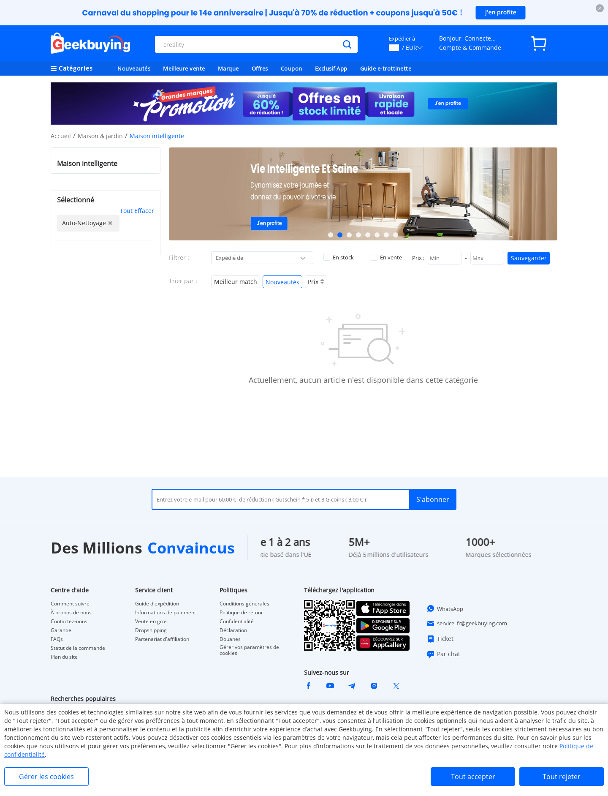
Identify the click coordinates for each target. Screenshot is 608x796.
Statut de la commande (78, 648)
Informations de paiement (165, 613)
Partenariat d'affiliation (162, 639)
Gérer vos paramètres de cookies (249, 650)
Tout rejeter (562, 776)
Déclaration (233, 630)
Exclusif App (331, 68)
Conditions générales (244, 604)
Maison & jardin (100, 136)
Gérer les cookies (46, 776)
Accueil (61, 136)
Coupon (291, 68)
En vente (386, 257)
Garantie (61, 630)
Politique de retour (241, 613)
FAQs (57, 639)
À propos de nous (71, 613)
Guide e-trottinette (386, 68)
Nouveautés (133, 68)
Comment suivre (70, 604)
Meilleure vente (184, 68)
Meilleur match (235, 282)
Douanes (230, 639)
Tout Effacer (137, 211)
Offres (260, 68)
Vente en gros (151, 621)
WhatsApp (444, 608)
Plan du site (64, 657)
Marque (228, 68)
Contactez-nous (69, 621)
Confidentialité (237, 621)
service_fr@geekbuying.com (466, 623)
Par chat (443, 654)
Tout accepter (473, 776)
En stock (338, 257)
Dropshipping (151, 630)
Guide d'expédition (157, 604)
